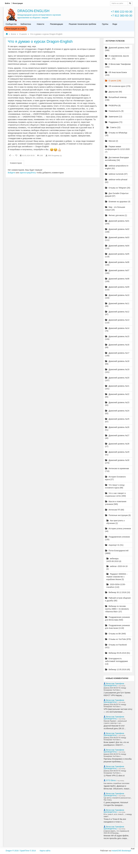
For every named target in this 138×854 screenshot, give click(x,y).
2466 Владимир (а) (55, 156)
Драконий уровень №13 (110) (117, 321)
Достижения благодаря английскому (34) (117, 158)
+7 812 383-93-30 (121, 15)
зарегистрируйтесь (28, 173)
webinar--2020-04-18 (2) (116, 567)
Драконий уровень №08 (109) (117, 280)
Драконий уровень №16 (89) (117, 346)
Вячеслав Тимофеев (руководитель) (114, 684)
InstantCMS (116, 851)
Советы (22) (113, 127)
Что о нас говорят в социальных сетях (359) (115, 494)
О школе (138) (113, 81)
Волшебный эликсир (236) (116, 98)
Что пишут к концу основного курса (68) (115, 486)
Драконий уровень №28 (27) (117, 445)
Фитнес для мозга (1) (116, 215)
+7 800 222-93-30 (121, 11)
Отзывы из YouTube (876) (118, 639)
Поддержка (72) (113, 122)
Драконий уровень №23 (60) (117, 403)
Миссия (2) (111, 141)
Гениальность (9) (114, 111)
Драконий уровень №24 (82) (117, 412)
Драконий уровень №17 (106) (117, 354)
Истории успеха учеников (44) (118, 529)
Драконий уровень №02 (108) (117, 230)
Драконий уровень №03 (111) (117, 238)
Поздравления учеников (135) (117, 538)
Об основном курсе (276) (117, 86)
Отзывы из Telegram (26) (117, 188)
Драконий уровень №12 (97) (117, 313)
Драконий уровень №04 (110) (117, 247)
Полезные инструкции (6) (118, 515)
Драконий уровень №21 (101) (117, 387)
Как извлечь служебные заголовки (116, 783)
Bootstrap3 (126, 851)
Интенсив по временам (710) (117, 469)
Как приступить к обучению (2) (115, 521)
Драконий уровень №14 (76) (117, 329)
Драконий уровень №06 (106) (117, 263)
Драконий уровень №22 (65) (117, 395)
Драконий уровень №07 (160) (117, 271)
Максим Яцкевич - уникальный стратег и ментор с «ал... (115, 722)
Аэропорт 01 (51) (114, 545)
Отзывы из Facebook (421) (116, 646)
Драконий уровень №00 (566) (117, 49)
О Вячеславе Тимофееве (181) (118, 65)
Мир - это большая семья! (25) (115, 208)
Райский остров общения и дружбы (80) (118, 599)
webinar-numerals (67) (116, 174)
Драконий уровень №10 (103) (117, 296)
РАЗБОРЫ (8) (113, 105)
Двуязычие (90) (113, 92)
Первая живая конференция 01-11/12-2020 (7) (117, 149)
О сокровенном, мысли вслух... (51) (117, 57)
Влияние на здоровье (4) (117, 201)
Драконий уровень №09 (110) (117, 288)
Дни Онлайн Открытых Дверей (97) (117, 194)
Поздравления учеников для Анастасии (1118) (117, 626)
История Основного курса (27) (115, 478)
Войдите (11, 173)
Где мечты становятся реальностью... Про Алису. (118, 799)
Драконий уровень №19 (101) (117, 370)
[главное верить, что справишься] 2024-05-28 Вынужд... (116, 832)
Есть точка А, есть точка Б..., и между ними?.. (118, 815)
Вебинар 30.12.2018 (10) (117, 592)
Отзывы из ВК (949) (115, 634)
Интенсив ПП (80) (114, 510)
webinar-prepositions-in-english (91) (117, 167)
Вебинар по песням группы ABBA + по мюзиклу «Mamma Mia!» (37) (117, 609)
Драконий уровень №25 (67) (117, 420)
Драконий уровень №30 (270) (117, 461)
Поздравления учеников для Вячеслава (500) (117, 618)
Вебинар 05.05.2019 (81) (117, 653)
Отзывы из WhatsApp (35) (116, 134)
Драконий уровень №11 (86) (117, 304)
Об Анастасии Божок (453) (116, 73)
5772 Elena (111, 780)
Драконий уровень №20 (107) (117, 379)
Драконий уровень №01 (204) (117, 222)
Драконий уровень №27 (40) (117, 436)
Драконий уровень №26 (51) (117, 428)
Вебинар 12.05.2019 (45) (117, 669)
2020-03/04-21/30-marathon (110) (115, 585)
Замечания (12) (113, 117)
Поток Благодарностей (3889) (116, 551)
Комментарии (16, 163)
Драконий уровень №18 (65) (117, 362)
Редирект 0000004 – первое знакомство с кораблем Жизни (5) (116, 576)
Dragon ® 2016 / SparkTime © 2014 (21, 851)
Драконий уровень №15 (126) (117, 337)
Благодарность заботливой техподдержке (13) (116, 661)
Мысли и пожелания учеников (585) (115, 502)
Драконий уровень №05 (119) (117, 255)
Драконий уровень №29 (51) (117, 453)
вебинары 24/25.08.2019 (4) (113, 559)
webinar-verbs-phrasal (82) (116, 180)
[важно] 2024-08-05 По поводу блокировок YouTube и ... (115, 689)
